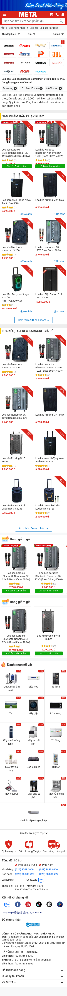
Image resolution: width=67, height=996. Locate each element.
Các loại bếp (33, 767)
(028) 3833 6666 (48, 869)
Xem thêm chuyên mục (33, 833)
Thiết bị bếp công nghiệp (33, 820)
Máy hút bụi (11, 793)
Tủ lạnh (56, 686)
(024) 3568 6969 (24, 869)
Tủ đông (55, 740)
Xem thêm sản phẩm (33, 320)
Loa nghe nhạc (17, 27)
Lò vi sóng (55, 713)
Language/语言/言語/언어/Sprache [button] (21, 912)
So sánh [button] (27, 214)
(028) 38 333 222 (24, 874)
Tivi (11, 713)
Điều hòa (33, 686)
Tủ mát (56, 767)
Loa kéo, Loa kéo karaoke (44, 27)
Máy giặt (33, 713)
